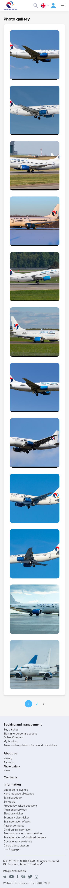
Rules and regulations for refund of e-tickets (31, 745)
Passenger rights (14, 825)
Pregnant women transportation (23, 833)
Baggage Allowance (16, 789)
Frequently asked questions (21, 805)
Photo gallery (12, 766)
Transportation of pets (17, 821)
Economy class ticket (16, 817)
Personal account (53, 6)
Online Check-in (13, 737)
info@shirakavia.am (14, 870)
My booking (11, 741)
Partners (9, 762)
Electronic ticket (13, 813)
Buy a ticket (11, 729)
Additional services (15, 809)
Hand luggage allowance (19, 793)
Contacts (10, 777)
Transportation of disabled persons (25, 837)
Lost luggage (12, 849)
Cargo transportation (16, 845)
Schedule (9, 801)
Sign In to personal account (20, 733)
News (7, 770)
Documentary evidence (18, 841)
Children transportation (17, 829)
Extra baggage (13, 797)
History (8, 758)
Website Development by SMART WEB (26, 883)
